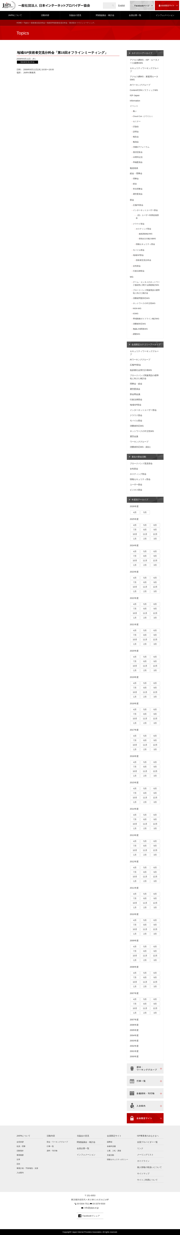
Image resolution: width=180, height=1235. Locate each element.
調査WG (136, 334)
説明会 (136, 132)
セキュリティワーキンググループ (144, 69)
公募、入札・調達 (114, 1151)
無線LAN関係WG (140, 329)
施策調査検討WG (146, 234)
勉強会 (136, 142)
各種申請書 (111, 1146)
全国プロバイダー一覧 (147, 1142)
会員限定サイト (114, 1136)
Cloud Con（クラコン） (143, 116)
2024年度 (134, 545)
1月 (135, 539)
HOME (19, 23)
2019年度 (134, 677)
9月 (155, 529)
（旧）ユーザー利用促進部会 (147, 216)
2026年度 (134, 506)
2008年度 (134, 967)
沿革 (18, 1159)
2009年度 (134, 940)
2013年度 (134, 835)
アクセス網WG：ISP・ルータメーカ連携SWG (144, 61)
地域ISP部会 (138, 255)
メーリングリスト (145, 1154)
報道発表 (134, 168)
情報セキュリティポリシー (117, 1159)
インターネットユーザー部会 (145, 210)
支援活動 (110, 1155)
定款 (18, 1164)
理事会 (136, 179)
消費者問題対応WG (141, 298)
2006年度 (134, 1025)
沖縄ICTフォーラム (141, 147)
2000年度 (134, 1056)
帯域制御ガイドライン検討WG (146, 319)
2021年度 (134, 624)
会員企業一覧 (135, 15)
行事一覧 (50, 1146)
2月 (145, 539)
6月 (155, 525)
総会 (135, 184)
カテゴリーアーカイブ (142, 53)
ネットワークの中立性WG (144, 303)
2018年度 (134, 703)
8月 (145, 529)
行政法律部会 (138, 271)
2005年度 (134, 1030)
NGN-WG (137, 308)
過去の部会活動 (139, 457)
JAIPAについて (15, 15)
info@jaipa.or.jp (91, 1208)
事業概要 (20, 1155)
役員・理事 (21, 1146)
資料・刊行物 (52, 1151)
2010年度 (134, 914)
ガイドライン (143, 1161)
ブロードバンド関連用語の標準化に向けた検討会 (146, 291)
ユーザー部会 (136, 484)
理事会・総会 (136, 384)
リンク (140, 1148)
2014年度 (134, 809)
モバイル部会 (138, 250)
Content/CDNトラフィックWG (144, 90)
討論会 (136, 126)
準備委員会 (138, 162)
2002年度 (134, 1046)
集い (135, 111)
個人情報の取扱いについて (149, 1167)
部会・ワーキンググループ (57, 1142)
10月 (135, 534)
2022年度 (134, 598)
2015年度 (134, 782)
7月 (135, 529)
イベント (134, 106)
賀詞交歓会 (138, 152)
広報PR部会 (138, 205)
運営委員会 (138, 194)
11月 (145, 534)
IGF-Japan (135, 95)
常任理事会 (138, 189)
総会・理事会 (136, 173)
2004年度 (134, 1035)
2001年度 (134, 1051)
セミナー (137, 121)
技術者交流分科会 (38, 23)
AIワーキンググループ (140, 85)
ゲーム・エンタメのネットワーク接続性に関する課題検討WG (146, 283)
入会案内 (20, 1173)
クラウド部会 (138, 224)
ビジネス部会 (136, 490)
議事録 (109, 1142)
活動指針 (20, 1151)
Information (135, 101)
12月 (155, 534)
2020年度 (134, 651)
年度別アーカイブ (140, 499)
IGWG (135, 313)
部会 (132, 200)
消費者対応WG (139, 324)
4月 (135, 512)
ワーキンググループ (139, 441)
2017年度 (134, 730)
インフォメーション (165, 15)
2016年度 (134, 756)
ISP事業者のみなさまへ (148, 1136)
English (121, 5)
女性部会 (137, 266)
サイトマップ (143, 1173)
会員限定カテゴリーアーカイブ (146, 344)
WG (131, 277)
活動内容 (45, 15)
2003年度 (134, 1040)
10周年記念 (138, 157)
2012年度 (134, 861)
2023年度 (134, 572)
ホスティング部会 (143, 229)
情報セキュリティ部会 (145, 244)
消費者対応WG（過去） (141, 447)
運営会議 (134, 436)
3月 (155, 539)
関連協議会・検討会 (105, 15)
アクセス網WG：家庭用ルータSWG (144, 78)
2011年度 (134, 888)
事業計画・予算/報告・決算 (27, 1168)
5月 (145, 512)
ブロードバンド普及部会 (141, 463)
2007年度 (134, 993)
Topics (26, 23)
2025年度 (134, 519)
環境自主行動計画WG (147, 239)
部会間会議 (135, 394)
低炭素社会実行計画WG (141, 370)
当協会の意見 (75, 15)
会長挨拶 (20, 1142)
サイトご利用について (147, 1180)
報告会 (136, 137)
